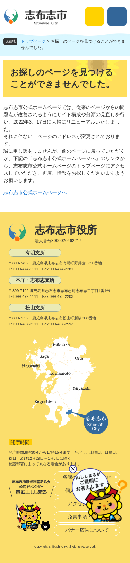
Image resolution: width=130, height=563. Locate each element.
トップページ (33, 41)
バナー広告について (87, 530)
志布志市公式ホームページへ (35, 192)
